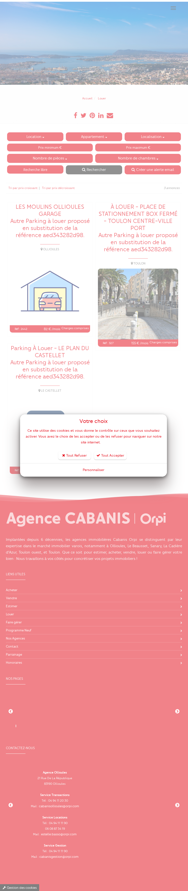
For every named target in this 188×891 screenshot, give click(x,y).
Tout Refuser (74, 455)
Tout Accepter (110, 455)
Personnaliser (93, 470)
